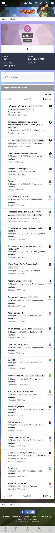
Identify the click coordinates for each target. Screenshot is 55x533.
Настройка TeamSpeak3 (19, 169)
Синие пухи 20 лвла (21, 453)
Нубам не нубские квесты (20, 106)
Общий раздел (40, 130)
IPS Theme (6, 517)
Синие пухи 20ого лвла (18, 437)
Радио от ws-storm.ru (17, 483)
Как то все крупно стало (19, 196)
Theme (35, 517)
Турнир (11, 181)
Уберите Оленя (15, 281)
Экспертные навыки (17, 297)
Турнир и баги (14, 422)
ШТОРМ (11, 140)
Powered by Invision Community (27, 522)
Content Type (12, 77)
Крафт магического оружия (20, 391)
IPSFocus (16, 517)
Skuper (13, 109)
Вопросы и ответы (38, 455)
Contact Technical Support (27, 519)
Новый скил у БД (16, 376)
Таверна (36, 271)
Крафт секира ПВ (16, 313)
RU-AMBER (37, 144)
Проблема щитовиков (18, 344)
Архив (32, 171)
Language (26, 517)
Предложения (14, 112)
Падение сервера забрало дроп (22, 153)
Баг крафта (13, 468)
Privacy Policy (46, 517)
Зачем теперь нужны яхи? (20, 329)
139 (41, 140)
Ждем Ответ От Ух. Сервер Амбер (23, 264)
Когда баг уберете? (16, 407)
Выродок (12, 360)
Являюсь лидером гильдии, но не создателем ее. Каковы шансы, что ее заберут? (25, 125)
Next (45, 99)
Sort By (48, 94)
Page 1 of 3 (27, 99)
